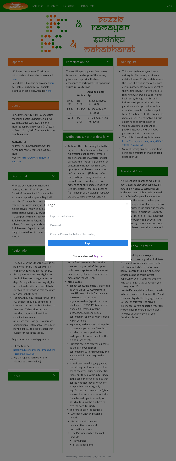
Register (98, 256)
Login (88, 243)
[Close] (127, 204)
